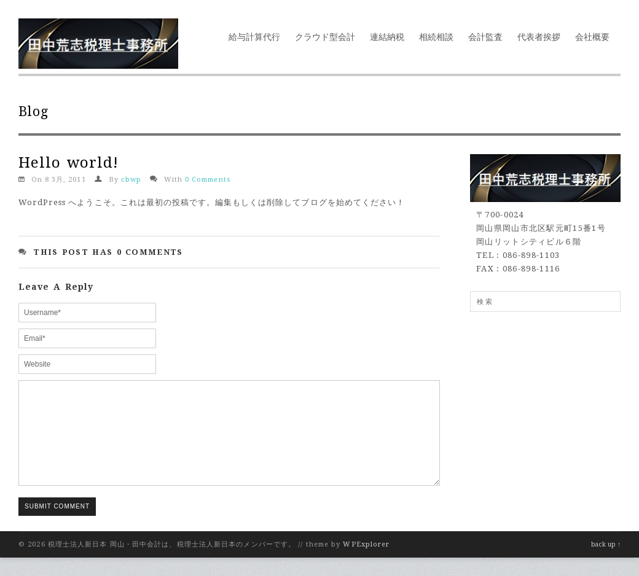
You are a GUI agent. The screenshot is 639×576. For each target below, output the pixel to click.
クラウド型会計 (325, 37)
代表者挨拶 (538, 37)
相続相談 (436, 37)
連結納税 (387, 37)
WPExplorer (366, 563)
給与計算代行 (254, 37)
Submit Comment (57, 524)
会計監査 (485, 37)
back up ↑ (606, 562)
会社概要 (592, 37)
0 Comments (207, 180)
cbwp (131, 180)
